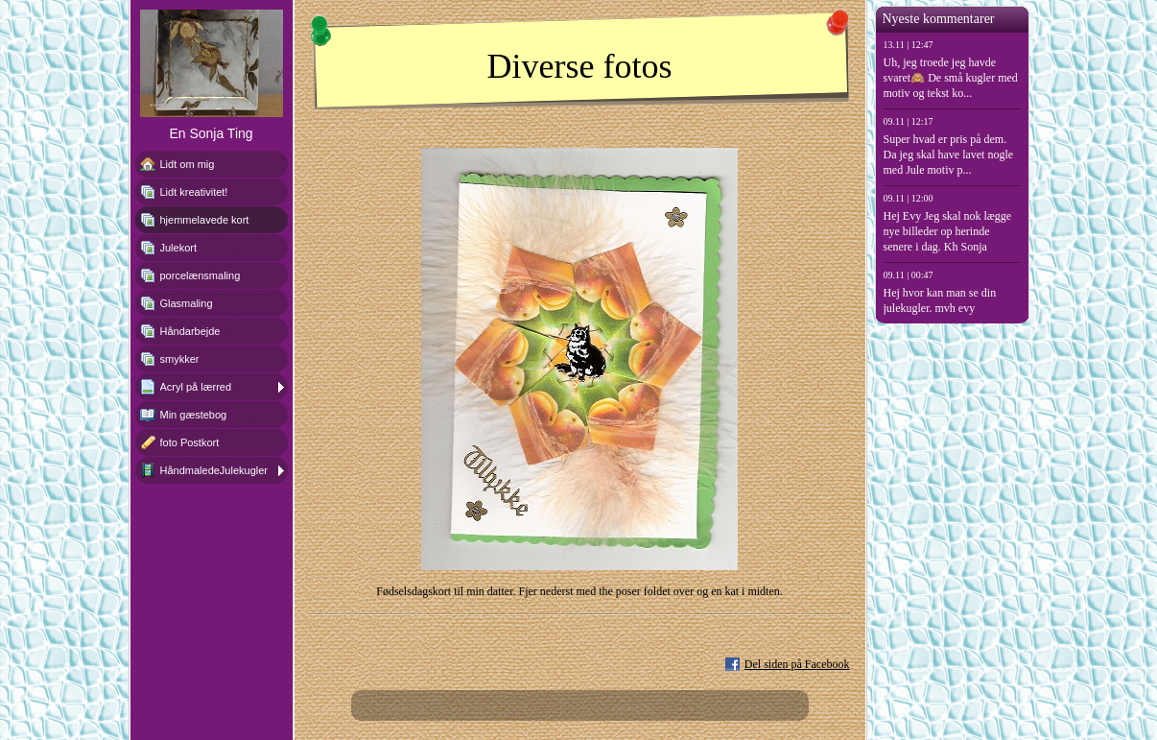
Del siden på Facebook (797, 664)
